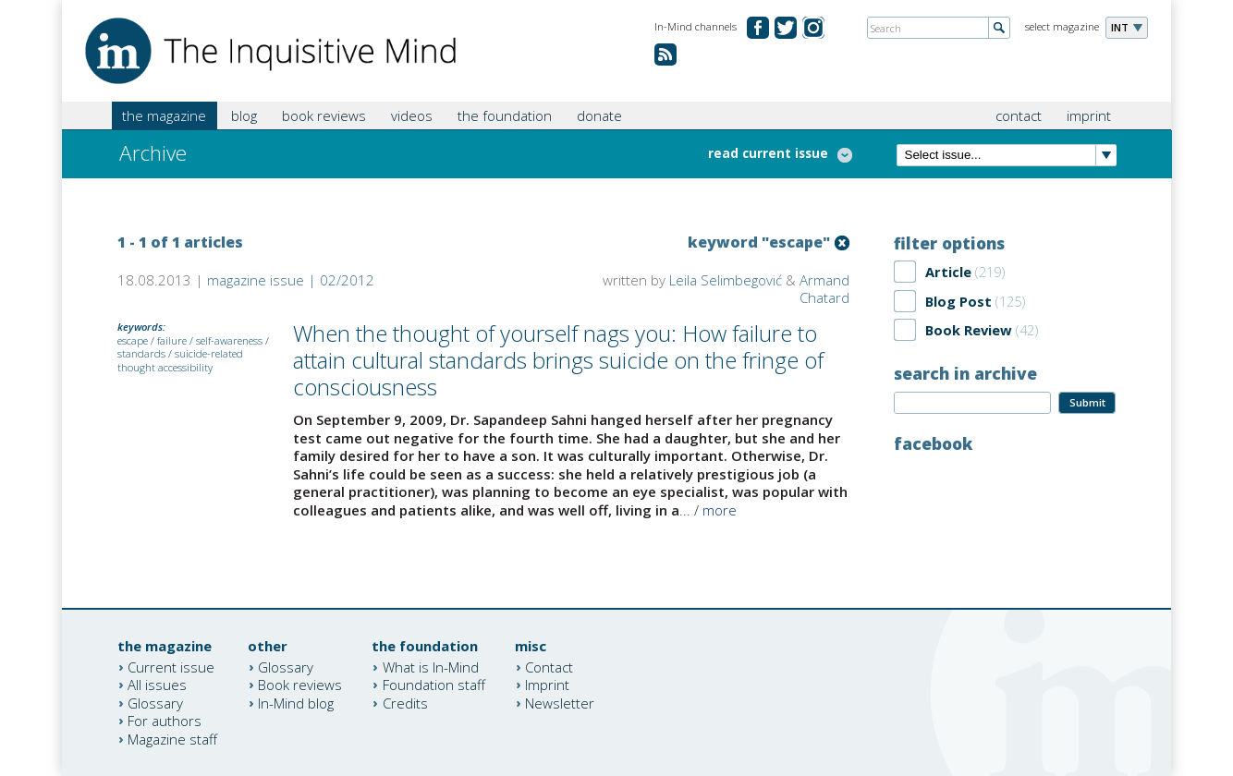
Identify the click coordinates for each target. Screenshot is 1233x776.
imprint (1089, 115)
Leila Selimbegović (725, 280)
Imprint (547, 684)
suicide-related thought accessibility (180, 360)
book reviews (324, 115)
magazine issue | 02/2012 (290, 280)
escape (132, 340)
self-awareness (229, 340)
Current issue (171, 666)
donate (599, 115)
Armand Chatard (824, 289)
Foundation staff (434, 684)
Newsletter (559, 702)
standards (141, 353)
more (719, 510)
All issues (157, 684)
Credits (405, 702)
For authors (164, 720)
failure (172, 340)
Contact (549, 666)
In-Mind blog (296, 702)
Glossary (155, 702)
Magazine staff (172, 738)
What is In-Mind (431, 666)
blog (244, 115)
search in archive (965, 373)
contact (1018, 115)
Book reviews (300, 684)
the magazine (164, 115)
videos (412, 115)
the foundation (505, 115)
